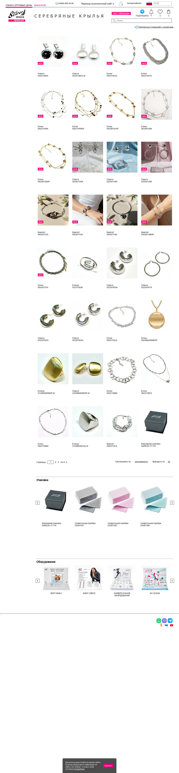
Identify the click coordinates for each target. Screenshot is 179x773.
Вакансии (40, 5)
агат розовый (15, 144)
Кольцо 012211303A (77, 307)
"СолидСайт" (69, 744)
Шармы (10, 717)
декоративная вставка (20, 175)
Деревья (13, 208)
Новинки (47, 26)
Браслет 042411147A (112, 465)
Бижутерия (59, 26)
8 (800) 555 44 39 (64, 3)
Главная (39, 36)
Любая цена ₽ (15, 236)
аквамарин (14, 147)
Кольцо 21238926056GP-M (46, 412)
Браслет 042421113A (77, 254)
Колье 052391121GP (112, 148)
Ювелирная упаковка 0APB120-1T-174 (150, 465)
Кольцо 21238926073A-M (80, 465)
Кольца (12, 47)
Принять (108, 766)
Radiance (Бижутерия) (19, 189)
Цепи (71, 698)
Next (171, 524)
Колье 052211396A (112, 412)
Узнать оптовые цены (19, 5)
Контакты (124, 26)
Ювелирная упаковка (19, 43)
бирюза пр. (14, 165)
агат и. (12, 140)
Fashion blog (138, 726)
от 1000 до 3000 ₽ (18, 246)
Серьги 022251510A (112, 307)
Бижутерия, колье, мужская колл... (61, 36)
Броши (12, 61)
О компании (138, 26)
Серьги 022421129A (146, 201)
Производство (109, 698)
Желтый (13, 93)
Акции (104, 708)
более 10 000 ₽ (16, 257)
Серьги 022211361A (43, 95)
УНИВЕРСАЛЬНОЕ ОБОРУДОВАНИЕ (122, 663)
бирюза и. (14, 161)
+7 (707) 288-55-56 (157, 762)
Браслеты (13, 54)
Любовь (13, 222)
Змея (11, 218)
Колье (12, 57)
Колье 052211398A (43, 465)
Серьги (12, 50)
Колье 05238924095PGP (149, 360)
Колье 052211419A (43, 148)
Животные (14, 211)
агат (11, 133)
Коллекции (73, 26)
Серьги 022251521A (43, 360)
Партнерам (87, 26)
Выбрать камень (25, 26)
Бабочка (13, 204)
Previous (38, 524)
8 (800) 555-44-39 (160, 757)
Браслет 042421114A (112, 254)
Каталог (10, 26)
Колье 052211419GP (78, 148)
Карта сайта (139, 730)
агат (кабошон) (16, 137)
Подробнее (79, 769)
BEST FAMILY (56, 662)
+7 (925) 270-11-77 (132, 757)
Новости (100, 26)
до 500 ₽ (13, 239)
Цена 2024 (14, 118)
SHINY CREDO (89, 662)
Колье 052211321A (112, 360)
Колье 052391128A (146, 148)
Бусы (40, 717)
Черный (13, 97)
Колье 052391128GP (44, 201)
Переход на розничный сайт (96, 3)
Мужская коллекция (15, 64)
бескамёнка (15, 130)
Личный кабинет (134, 3)
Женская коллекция (15, 40)
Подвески (12, 712)
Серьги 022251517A (146, 307)
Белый (12, 90)
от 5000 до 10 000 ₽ (19, 253)
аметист (13, 151)
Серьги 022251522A (77, 360)
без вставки (15, 154)
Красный (13, 100)
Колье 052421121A (43, 307)
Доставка (112, 26)
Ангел (12, 201)
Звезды (12, 215)
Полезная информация (114, 722)
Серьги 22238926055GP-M (81, 412)
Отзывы (169, 26)
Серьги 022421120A (77, 201)
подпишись (142, 13)
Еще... (8, 179)
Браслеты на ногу (48, 712)
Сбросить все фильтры (49, 45)
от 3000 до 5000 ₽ (18, 250)
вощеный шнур (16, 172)
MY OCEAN (155, 662)
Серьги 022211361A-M (78, 95)
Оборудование (155, 26)
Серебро (13, 79)
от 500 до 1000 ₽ (17, 243)
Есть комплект (16, 111)
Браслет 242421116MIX (147, 254)
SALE (38, 26)
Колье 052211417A (146, 95)
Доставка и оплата (143, 698)
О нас (134, 708)
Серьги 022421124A (112, 201)
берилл (12, 158)
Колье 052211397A (146, 412)
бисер (12, 168)
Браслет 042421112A (43, 254)
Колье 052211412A (112, 95)
